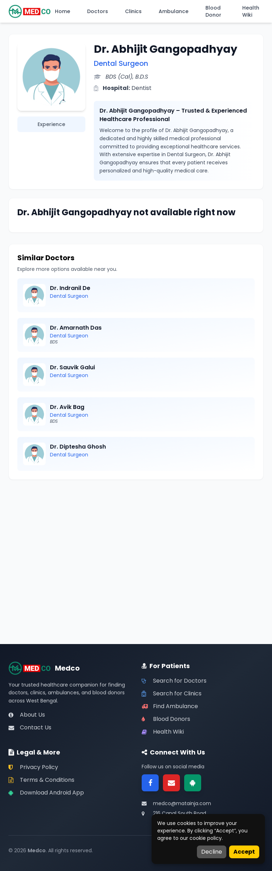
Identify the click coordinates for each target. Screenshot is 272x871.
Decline (211, 852)
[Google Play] (192, 782)
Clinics (133, 11)
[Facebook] (150, 782)
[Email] (171, 782)
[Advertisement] (136, 537)
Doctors (97, 11)
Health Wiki (250, 11)
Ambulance (173, 11)
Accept (244, 852)
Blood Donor (213, 11)
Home (62, 11)
